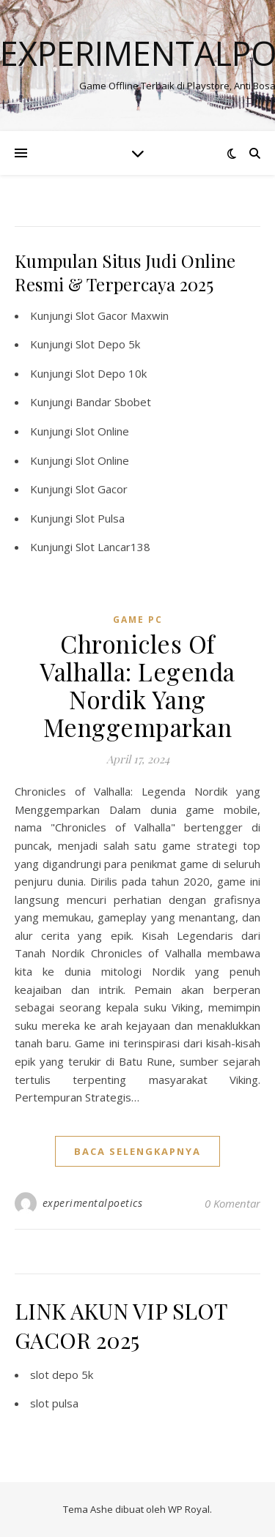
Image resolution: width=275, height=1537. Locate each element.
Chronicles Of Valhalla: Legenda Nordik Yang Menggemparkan (137, 685)
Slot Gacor (102, 489)
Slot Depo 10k (111, 373)
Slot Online (102, 431)
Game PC (138, 619)
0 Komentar (232, 1203)
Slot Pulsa (100, 518)
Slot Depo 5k (108, 344)
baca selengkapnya (137, 1151)
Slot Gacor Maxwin (122, 315)
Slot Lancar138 (113, 546)
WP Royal (189, 1509)
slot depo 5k (61, 1374)
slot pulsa (54, 1403)
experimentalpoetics (93, 1203)
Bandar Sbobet (113, 401)
